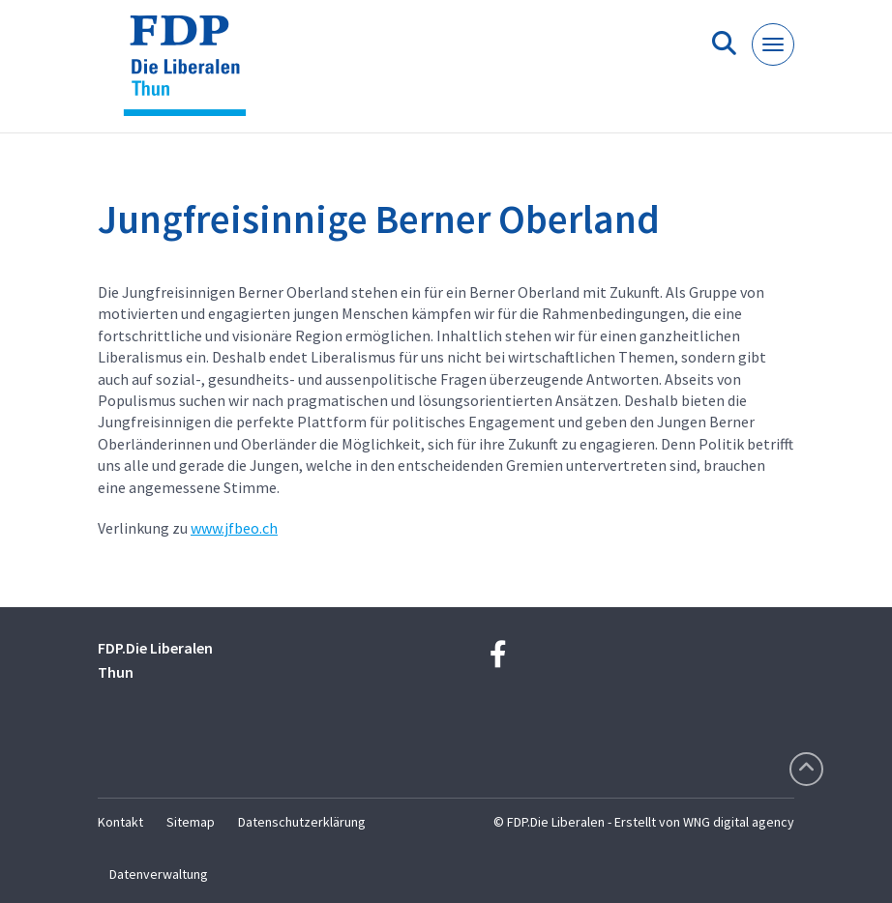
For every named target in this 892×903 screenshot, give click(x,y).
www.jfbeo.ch (234, 528)
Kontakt (120, 821)
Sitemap (190, 821)
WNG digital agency (738, 821)
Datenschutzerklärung (302, 821)
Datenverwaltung (158, 874)
